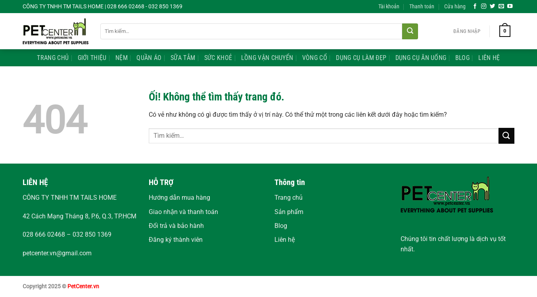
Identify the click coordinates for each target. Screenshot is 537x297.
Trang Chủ (53, 58)
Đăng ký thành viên (176, 239)
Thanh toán (421, 6)
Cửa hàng (455, 6)
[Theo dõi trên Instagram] (484, 7)
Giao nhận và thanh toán (183, 212)
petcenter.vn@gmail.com (57, 253)
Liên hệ (284, 239)
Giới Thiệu (92, 58)
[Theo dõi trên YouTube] (510, 7)
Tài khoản (388, 6)
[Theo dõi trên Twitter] (492, 7)
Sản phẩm (288, 212)
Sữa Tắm (183, 58)
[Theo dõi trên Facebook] (475, 7)
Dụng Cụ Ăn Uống (421, 58)
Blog (462, 58)
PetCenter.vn (83, 286)
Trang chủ (288, 197)
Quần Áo (148, 58)
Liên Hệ (489, 58)
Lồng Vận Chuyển (267, 58)
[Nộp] (410, 31)
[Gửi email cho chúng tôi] (501, 7)
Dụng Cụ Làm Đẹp (361, 58)
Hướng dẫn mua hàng (179, 197)
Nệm (121, 58)
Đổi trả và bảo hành (176, 226)
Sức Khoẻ (218, 58)
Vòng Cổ (314, 58)
